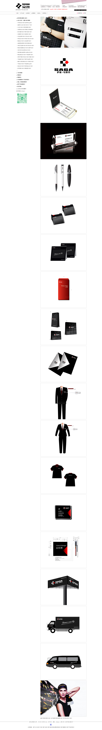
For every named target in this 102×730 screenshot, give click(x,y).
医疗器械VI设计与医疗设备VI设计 (24, 31)
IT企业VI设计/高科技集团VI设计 (24, 27)
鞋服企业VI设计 (21, 40)
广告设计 (81, 6)
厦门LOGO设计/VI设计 (38, 727)
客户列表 (19, 86)
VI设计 (55, 9)
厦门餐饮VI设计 (21, 68)
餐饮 (21, 52)
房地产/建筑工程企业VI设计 (23, 56)
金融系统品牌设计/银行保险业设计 (25, 43)
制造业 (19, 47)
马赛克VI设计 (31, 61)
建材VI (18, 61)
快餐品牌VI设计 (27, 68)
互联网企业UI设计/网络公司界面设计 (25, 29)
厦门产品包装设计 (21, 84)
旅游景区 (24, 52)
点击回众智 (22, 88)
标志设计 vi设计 (57, 6)
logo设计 (52, 9)
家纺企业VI (25, 61)
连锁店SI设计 (65, 9)
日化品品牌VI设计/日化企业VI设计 (25, 36)
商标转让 (19, 77)
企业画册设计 (20, 79)
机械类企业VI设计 (24, 47)
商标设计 (19, 75)
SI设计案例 (19, 72)
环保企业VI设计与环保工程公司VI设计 (25, 38)
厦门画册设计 (63, 727)
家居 (22, 61)
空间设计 (60, 9)
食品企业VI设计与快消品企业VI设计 (25, 66)
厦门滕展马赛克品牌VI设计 (57, 718)
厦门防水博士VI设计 (67, 718)
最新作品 (80, 13)
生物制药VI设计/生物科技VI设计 (24, 34)
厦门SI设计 (45, 727)
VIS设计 (72, 6)
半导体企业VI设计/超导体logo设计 (24, 22)
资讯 (85, 13)
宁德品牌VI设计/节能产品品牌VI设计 (25, 59)
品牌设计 (46, 6)
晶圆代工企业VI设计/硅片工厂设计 (24, 25)
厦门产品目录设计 (70, 727)
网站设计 (65, 6)
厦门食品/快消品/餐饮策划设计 (54, 727)
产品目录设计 (26, 79)
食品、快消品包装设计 (22, 81)
